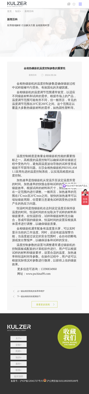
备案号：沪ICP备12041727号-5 (27, 381)
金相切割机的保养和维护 (30, 291)
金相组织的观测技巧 (29, 296)
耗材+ (18, 351)
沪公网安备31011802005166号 (62, 381)
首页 (9, 11)
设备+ (18, 344)
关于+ (18, 338)
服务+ (18, 363)
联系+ (18, 370)
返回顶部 (18, 376)
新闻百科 (29, 11)
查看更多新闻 (44, 304)
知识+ (18, 11)
